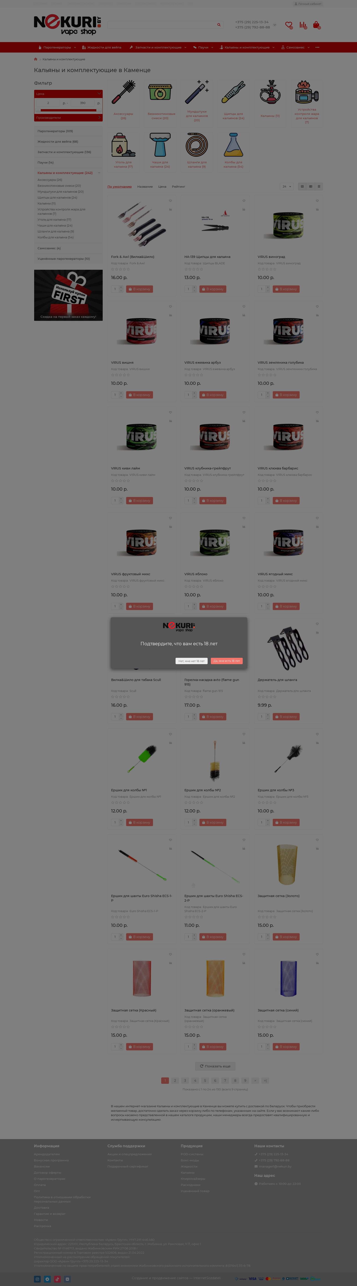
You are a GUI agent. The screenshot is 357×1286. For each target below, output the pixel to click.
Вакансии (124, 3)
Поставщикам (145, 3)
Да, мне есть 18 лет (227, 661)
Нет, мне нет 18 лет (191, 661)
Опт (190, 3)
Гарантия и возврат (80, 3)
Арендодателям (171, 3)
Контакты (105, 3)
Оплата (57, 3)
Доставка (40, 3)
